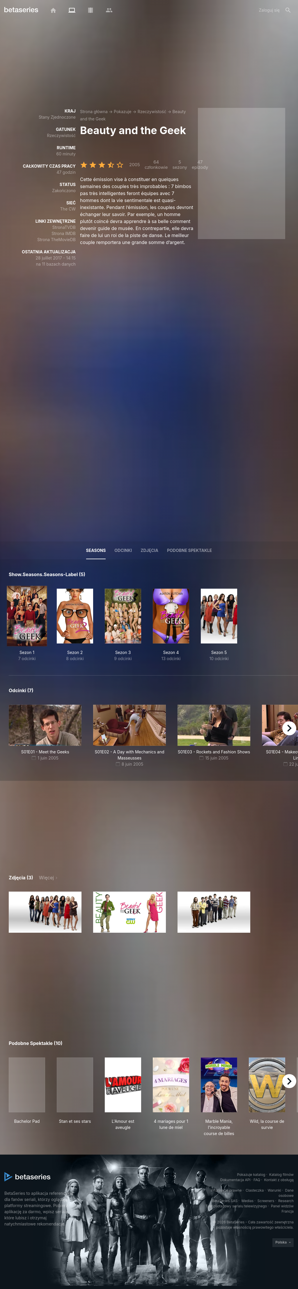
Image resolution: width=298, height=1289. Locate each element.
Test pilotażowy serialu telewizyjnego (236, 1206)
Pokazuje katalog (251, 1174)
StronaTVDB (64, 227)
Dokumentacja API (235, 1180)
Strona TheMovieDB (56, 239)
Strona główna (94, 111)
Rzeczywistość (152, 111)
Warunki (274, 1190)
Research (286, 1201)
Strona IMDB (64, 233)
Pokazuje (122, 111)
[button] (45, 912)
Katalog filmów (281, 1174)
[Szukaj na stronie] (288, 10)
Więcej (46, 878)
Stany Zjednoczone (57, 117)
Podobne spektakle (189, 550)
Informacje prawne (226, 1190)
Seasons (96, 550)
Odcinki (123, 550)
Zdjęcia (149, 550)
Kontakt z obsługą (279, 1180)
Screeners (266, 1201)
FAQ (256, 1180)
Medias (247, 1201)
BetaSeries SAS (224, 1201)
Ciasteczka (255, 1190)
